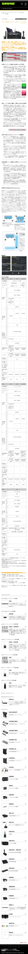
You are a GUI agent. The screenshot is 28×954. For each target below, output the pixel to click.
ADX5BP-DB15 (13, 721)
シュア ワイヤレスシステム (18, 944)
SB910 (11, 785)
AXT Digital (21, 12)
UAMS (11, 914)
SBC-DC (11, 822)
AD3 (10, 683)
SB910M (11, 795)
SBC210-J (12, 840)
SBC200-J (12, 831)
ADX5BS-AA (12, 749)
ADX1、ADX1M (13, 642)
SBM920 (11, 896)
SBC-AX (11, 813)
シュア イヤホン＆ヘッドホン (14, 947)
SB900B (11, 776)
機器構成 (8, 21)
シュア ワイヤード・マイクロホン (6, 944)
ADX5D (11, 614)
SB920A (11, 804)
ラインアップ (23, 23)
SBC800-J (12, 859)
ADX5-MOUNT (13, 712)
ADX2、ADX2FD (14, 626)
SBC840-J (12, 868)
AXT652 (11, 767)
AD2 (10, 657)
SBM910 (11, 877)
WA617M (11, 923)
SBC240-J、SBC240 (15, 850)
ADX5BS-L (12, 758)
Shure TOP (4, 12)
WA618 (11, 932)
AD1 (10, 670)
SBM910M (12, 886)
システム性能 (22, 21)
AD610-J (11, 699)
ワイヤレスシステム (12, 12)
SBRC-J (11, 905)
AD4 (10, 601)
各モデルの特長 (14, 21)
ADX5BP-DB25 (13, 730)
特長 (3, 21)
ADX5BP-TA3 (13, 739)
